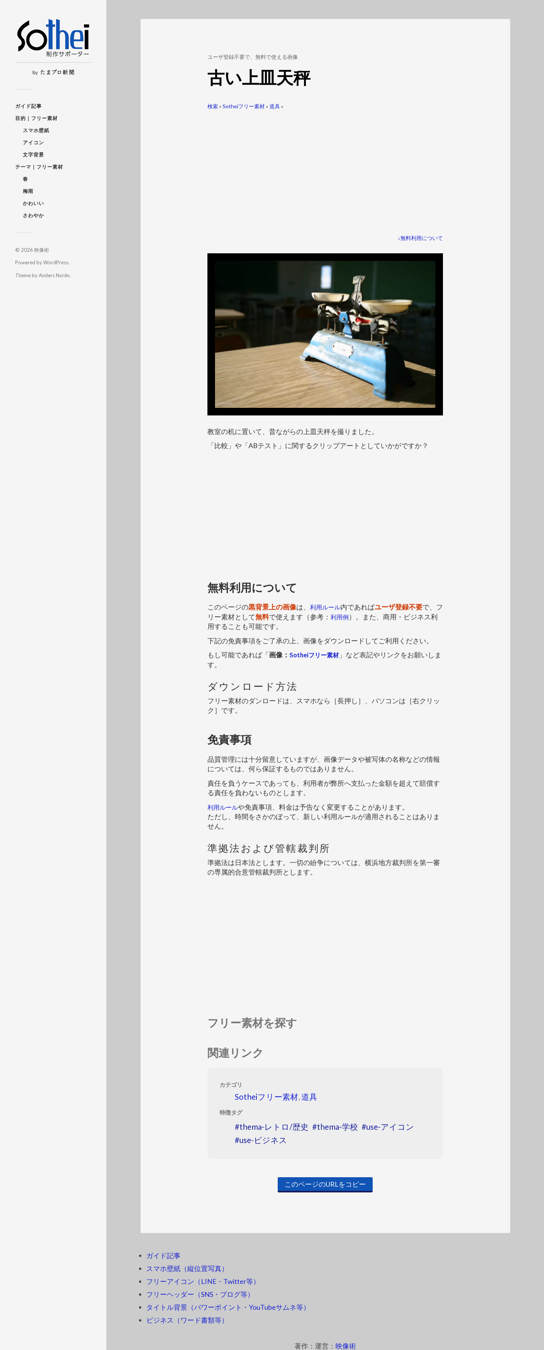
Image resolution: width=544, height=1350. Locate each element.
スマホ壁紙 (36, 130)
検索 (212, 106)
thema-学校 (337, 1126)
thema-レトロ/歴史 (273, 1126)
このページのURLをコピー (325, 1184)
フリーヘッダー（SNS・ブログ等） (200, 1294)
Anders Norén (54, 275)
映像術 (41, 250)
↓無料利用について (420, 238)
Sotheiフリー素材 (244, 106)
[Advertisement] (325, 169)
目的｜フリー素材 (36, 118)
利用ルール (327, 607)
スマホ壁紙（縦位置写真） (187, 1268)
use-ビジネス (263, 1140)
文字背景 (33, 155)
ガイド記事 (28, 106)
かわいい (33, 203)
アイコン (33, 142)
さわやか (33, 215)
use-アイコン (390, 1126)
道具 (274, 106)
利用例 (347, 617)
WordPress (55, 262)
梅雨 (28, 191)
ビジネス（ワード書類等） (187, 1320)
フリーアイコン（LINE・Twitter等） (203, 1281)
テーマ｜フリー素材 (39, 167)
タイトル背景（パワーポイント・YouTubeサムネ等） (228, 1307)
